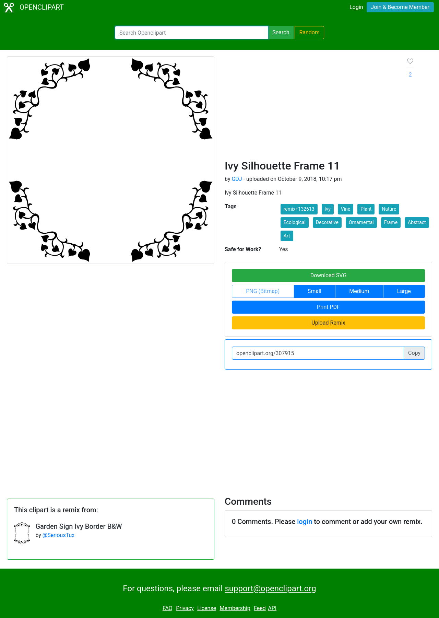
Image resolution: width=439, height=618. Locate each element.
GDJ (237, 179)
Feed (260, 608)
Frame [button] (391, 222)
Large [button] (404, 291)
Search (280, 32)
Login (356, 7)
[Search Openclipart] (191, 32)
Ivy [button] (328, 209)
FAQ (168, 608)
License (206, 608)
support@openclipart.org (270, 588)
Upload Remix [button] (328, 322)
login (304, 521)
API (272, 608)
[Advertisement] (310, 108)
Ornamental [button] (361, 222)
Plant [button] (365, 209)
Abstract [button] (417, 222)
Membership (235, 608)
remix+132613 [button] (299, 209)
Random (309, 32)
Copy (414, 353)
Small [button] (314, 291)
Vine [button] (345, 209)
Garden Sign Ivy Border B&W (78, 526)
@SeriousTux (58, 535)
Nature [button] (389, 209)
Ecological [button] (295, 222)
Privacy (185, 608)
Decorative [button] (327, 222)
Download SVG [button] (328, 275)
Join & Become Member (400, 7)
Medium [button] (359, 291)
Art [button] (287, 235)
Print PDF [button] (328, 307)
